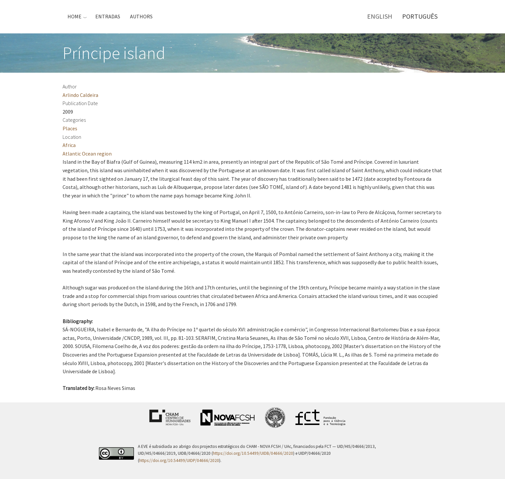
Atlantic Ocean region (87, 153)
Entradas (107, 16)
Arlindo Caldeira (80, 95)
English (379, 16)
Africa (69, 145)
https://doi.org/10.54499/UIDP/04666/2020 (179, 460)
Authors (141, 16)
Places (70, 128)
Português (420, 16)
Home (74, 16)
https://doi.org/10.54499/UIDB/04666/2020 (253, 453)
